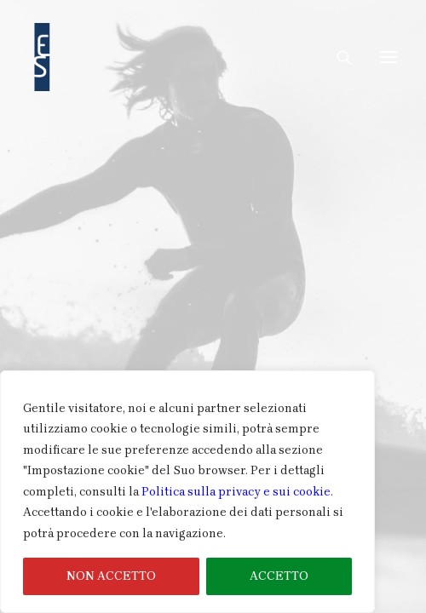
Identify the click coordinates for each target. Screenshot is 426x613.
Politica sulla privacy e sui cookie (236, 491)
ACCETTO (279, 576)
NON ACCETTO (111, 576)
